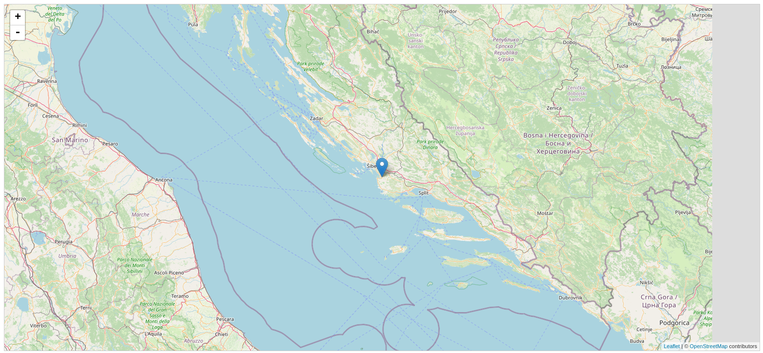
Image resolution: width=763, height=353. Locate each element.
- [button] (17, 32)
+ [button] (18, 17)
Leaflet (672, 346)
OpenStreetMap (709, 346)
